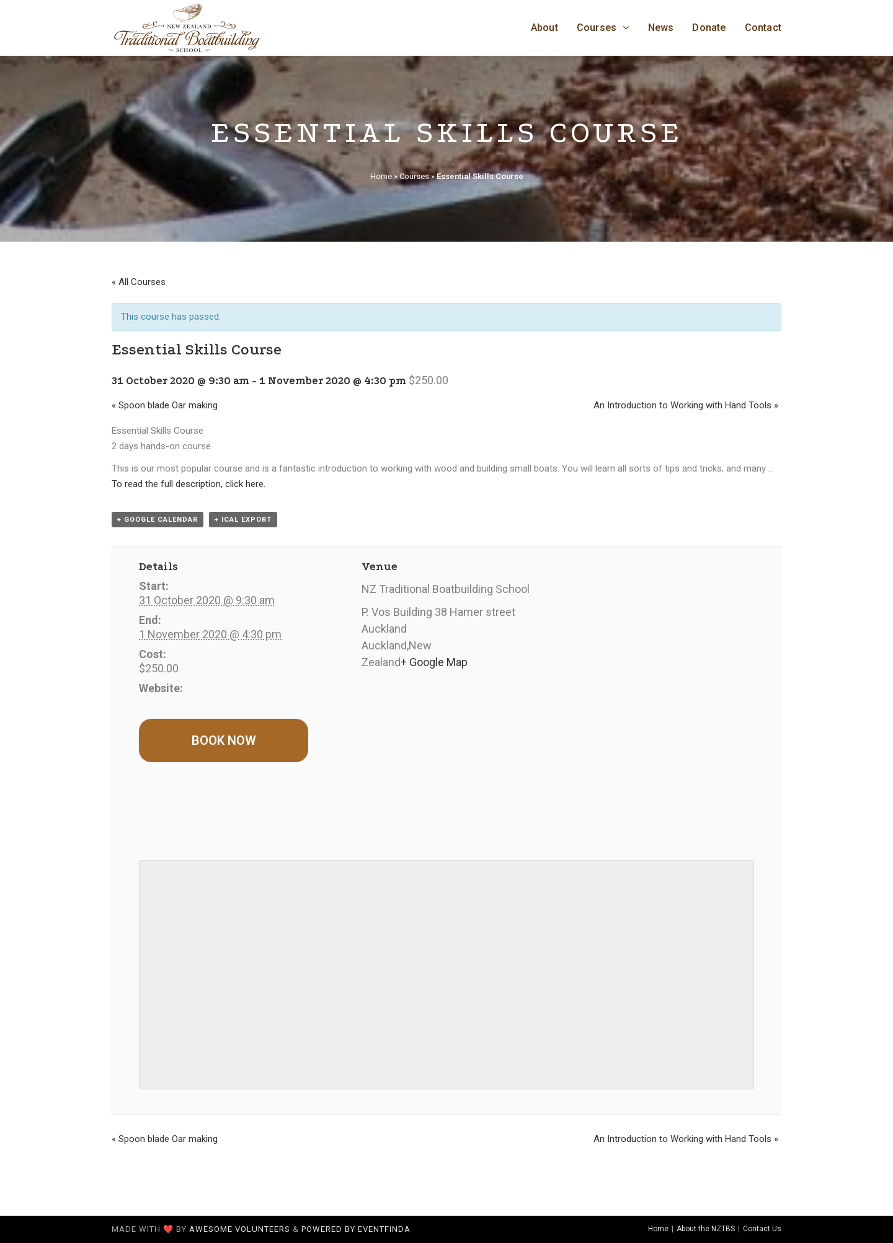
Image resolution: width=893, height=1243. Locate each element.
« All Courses (139, 282)
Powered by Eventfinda (356, 1229)
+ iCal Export (243, 520)
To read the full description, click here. (188, 484)
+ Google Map (434, 662)
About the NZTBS (706, 1228)
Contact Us (762, 1228)
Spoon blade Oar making (165, 405)
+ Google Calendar (157, 520)
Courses (414, 176)
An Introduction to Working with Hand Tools (685, 405)
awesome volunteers (239, 1229)
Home (381, 176)
